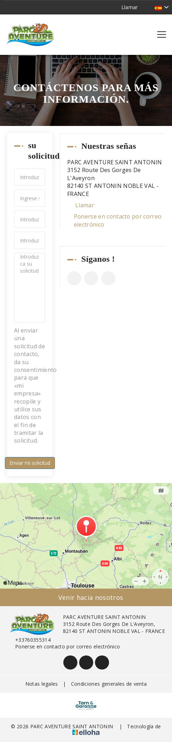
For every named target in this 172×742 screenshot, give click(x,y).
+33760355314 (29, 639)
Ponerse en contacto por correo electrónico (118, 220)
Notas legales (41, 683)
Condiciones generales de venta (109, 683)
